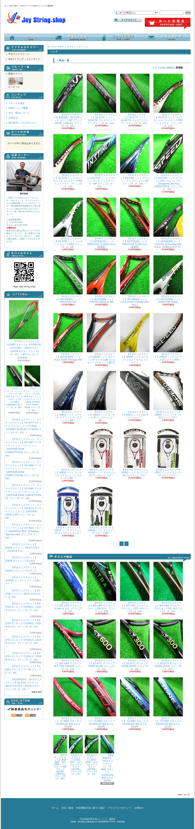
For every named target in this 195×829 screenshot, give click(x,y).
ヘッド (84, 46)
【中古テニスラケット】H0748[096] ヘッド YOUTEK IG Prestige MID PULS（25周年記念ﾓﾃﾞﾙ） (168, 223)
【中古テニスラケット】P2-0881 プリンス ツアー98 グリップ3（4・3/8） (23, 669)
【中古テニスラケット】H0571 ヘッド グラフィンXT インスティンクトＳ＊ (68, 511)
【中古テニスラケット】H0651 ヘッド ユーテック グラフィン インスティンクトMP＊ (68, 396)
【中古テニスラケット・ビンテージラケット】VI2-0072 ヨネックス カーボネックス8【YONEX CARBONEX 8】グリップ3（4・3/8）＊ (14, 388)
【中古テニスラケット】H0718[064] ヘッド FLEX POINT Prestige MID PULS (134, 280)
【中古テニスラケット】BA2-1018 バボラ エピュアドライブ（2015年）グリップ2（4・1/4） (91, 755)
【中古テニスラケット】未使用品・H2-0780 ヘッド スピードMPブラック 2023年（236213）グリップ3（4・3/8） (68, 100)
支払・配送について (74, 37)
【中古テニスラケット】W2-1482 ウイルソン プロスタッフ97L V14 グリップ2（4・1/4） (168, 587)
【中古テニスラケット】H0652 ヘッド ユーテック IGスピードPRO (168, 337)
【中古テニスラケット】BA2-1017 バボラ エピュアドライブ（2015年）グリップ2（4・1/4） (76, 755)
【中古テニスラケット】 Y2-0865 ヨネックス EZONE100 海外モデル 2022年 (168, 702)
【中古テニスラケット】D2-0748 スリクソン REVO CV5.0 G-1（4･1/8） (23, 594)
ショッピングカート (168, 24)
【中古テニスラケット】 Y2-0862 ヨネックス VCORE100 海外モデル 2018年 (68, 702)
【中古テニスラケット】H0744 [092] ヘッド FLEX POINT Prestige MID (68, 337)
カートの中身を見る (24, 133)
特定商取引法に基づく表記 (90, 808)
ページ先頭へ (184, 794)
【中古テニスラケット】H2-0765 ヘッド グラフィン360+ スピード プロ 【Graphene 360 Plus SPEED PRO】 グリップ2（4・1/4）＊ (168, 162)
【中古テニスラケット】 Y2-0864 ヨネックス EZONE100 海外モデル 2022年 (134, 702)
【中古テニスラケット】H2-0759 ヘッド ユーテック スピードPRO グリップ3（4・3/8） (68, 223)
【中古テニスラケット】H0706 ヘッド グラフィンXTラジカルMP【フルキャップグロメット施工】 (101, 338)
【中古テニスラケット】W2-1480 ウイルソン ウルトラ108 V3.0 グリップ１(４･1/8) (101, 587)
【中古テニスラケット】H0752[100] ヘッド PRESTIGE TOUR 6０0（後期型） (134, 223)
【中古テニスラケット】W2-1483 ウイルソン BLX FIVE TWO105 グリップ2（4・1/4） (68, 644)
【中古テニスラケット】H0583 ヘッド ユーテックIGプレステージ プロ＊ (101, 453)
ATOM (30, 715)
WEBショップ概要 (18, 108)
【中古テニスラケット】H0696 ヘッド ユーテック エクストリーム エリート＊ (134, 338)
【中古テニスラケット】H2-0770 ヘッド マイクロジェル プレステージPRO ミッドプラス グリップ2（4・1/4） (68, 161)
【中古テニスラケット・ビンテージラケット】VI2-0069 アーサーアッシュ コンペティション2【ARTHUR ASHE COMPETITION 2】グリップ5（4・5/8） (23, 492)
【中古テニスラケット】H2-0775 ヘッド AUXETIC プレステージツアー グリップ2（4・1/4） (134, 99)
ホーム (27, 37)
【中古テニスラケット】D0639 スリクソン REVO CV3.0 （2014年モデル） (22, 547)
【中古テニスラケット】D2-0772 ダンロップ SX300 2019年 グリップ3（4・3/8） (134, 644)
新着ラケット (15, 73)
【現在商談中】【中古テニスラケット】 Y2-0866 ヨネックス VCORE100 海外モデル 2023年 (107, 758)
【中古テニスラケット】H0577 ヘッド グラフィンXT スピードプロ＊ (168, 453)
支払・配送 (67, 808)
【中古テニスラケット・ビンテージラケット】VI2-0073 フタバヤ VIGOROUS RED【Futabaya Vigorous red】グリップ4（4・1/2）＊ (23, 531)
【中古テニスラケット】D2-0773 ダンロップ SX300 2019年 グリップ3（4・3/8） (168, 644)
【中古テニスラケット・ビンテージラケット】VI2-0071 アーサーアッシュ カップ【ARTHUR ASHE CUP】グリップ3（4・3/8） (23, 511)
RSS (16, 715)
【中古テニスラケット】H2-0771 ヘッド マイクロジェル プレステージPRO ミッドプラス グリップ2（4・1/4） (168, 100)
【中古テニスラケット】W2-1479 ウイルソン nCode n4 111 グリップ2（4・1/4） (68, 587)
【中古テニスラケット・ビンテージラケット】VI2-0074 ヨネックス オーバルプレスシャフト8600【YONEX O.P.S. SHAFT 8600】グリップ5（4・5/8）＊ (32, 388)
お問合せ (167, 37)
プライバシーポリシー (119, 808)
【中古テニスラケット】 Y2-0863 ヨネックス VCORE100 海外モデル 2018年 (101, 702)
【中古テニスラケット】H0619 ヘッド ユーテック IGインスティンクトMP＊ (101, 396)
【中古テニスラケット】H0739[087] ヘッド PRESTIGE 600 (68, 279)
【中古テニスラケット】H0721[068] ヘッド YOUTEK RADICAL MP (101, 279)
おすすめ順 (159, 67)
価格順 (170, 67)
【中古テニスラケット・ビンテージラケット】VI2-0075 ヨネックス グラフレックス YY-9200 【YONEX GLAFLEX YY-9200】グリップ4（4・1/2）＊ (23, 426)
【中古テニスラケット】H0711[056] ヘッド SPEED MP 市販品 (168, 279)
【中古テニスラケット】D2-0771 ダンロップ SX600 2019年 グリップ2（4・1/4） (101, 644)
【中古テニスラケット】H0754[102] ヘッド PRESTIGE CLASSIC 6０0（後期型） (101, 223)
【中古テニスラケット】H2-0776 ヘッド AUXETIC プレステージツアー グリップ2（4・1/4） (101, 99)
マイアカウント (128, 20)
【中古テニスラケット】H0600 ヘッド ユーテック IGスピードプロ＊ (168, 395)
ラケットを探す (120, 37)
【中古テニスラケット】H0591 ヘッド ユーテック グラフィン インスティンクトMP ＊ (68, 454)
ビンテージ (15, 82)
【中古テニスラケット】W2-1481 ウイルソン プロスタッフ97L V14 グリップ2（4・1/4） (134, 587)
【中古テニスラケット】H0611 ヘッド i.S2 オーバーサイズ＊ (134, 395)
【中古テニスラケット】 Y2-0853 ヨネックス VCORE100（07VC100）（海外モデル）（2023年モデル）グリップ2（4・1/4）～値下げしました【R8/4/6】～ (24, 329)
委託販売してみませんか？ (22, 122)
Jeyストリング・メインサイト (24, 59)
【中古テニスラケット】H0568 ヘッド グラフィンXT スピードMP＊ (101, 511)
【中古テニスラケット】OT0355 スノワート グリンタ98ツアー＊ (23, 580)
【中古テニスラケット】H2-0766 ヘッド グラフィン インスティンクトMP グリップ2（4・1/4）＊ (134, 159)
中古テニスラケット (18, 54)
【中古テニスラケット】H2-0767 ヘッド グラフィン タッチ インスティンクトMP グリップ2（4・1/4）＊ (101, 161)
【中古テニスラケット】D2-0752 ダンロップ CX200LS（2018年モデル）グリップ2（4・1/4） (23, 656)
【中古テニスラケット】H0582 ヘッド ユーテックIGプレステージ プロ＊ (134, 453)
